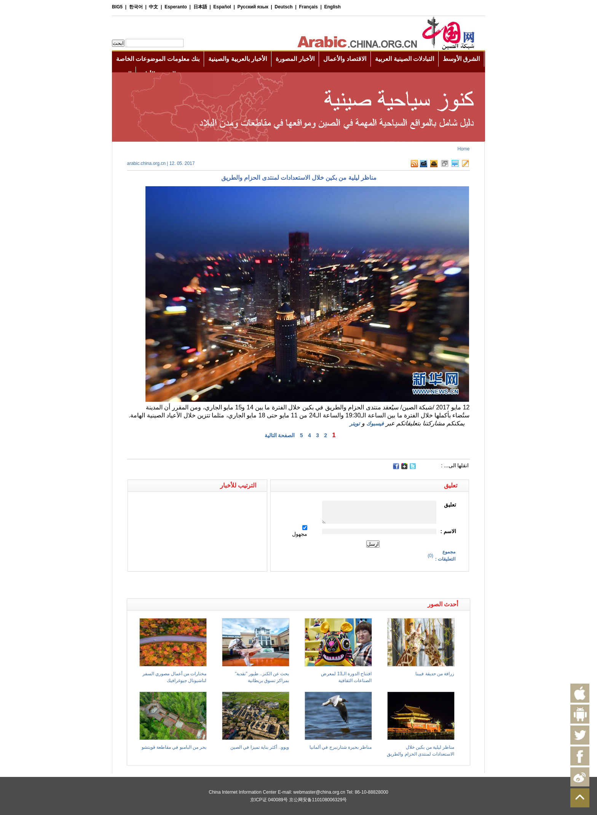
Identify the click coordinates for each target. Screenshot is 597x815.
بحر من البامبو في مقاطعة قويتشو (174, 747)
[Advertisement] (212, 584)
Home (463, 149)
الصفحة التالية (280, 435)
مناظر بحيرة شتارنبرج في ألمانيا (341, 747)
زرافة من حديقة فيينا (434, 673)
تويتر (355, 423)
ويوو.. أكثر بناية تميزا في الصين (259, 747)
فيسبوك (375, 423)
